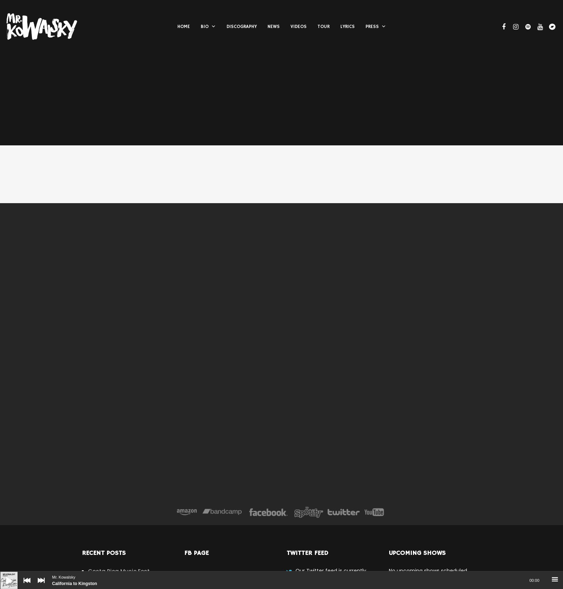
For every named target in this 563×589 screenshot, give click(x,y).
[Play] (3, 575)
